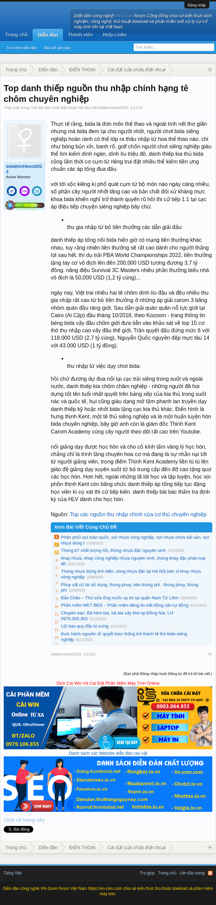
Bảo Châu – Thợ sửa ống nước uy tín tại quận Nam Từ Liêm (120, 597)
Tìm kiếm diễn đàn (21, 48)
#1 (210, 654)
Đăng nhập (197, 5)
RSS (210, 873)
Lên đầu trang (192, 873)
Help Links (115, 34)
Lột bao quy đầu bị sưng (84, 626)
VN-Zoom (123, 15)
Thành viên (80, 34)
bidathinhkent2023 (113, 108)
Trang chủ (16, 34)
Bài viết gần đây (57, 48)
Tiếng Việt (12, 873)
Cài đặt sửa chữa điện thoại (54, 108)
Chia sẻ (13, 820)
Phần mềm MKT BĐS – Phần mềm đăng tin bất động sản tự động (124, 605)
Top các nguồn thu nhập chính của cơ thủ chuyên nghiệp (138, 514)
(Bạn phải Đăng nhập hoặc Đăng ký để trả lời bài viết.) (167, 674)
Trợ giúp (147, 873)
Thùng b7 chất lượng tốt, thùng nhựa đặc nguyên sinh (113, 550)
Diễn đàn (48, 35)
